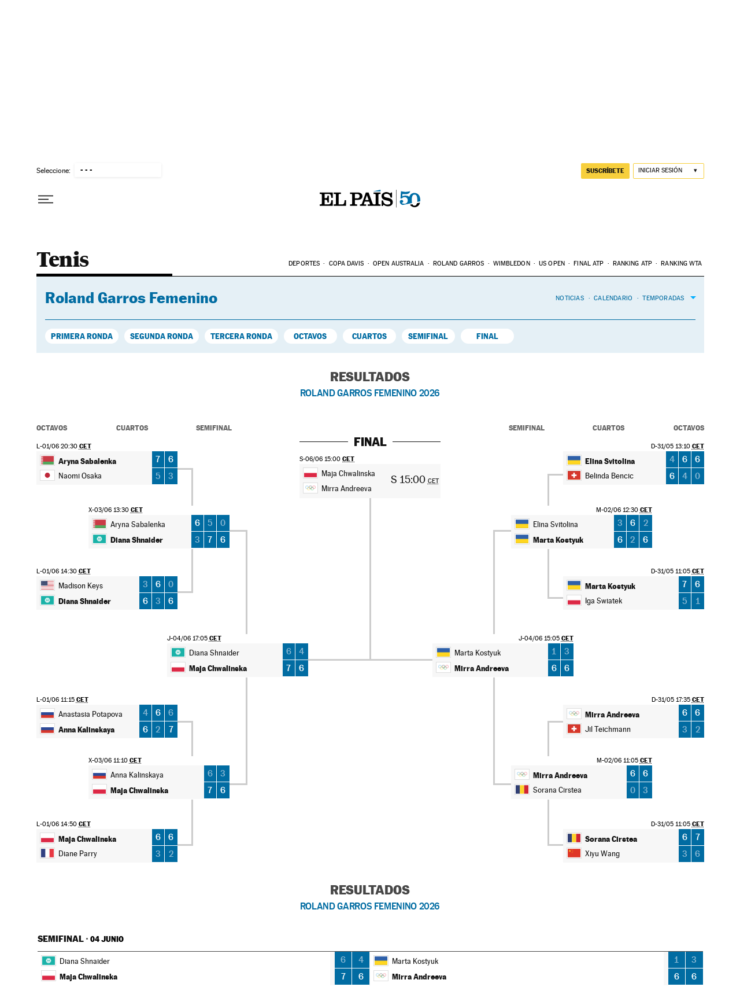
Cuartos (369, 336)
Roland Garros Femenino (131, 298)
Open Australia (398, 263)
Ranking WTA (681, 263)
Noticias (570, 298)
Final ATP (589, 263)
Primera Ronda (82, 336)
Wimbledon (511, 263)
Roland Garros (458, 263)
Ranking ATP (632, 263)
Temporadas (663, 298)
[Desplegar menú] (45, 199)
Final (487, 336)
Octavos (310, 336)
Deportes (304, 263)
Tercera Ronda (241, 336)
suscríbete (605, 171)
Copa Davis (346, 263)
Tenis (62, 260)
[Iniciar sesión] (668, 171)
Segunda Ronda (161, 336)
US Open (552, 263)
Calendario (613, 298)
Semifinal (428, 336)
